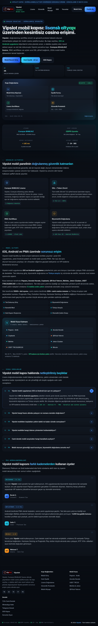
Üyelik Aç (90, 9)
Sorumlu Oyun (7, 615)
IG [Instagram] (9, 592)
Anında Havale (75, 579)
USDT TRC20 (74, 582)
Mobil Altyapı (50, 9)
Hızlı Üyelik (45, 579)
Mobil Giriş (78, 9)
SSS (57, 9)
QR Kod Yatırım (75, 589)
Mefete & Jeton (75, 586)
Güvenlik (41, 9)
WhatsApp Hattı (8, 605)
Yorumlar (65, 9)
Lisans (32, 9)
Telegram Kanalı (8, 608)
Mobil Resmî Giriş (11, 60)
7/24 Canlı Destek (8, 601)
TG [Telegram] (13, 592)
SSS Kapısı (47, 60)
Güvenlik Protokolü (48, 586)
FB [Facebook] (23, 592)
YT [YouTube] (18, 592)
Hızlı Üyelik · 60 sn (30, 60)
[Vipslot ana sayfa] (14, 9)
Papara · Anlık (75, 575)
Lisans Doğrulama (47, 582)
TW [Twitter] (4, 592)
